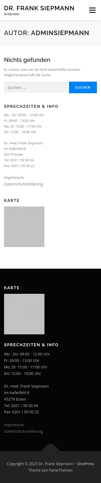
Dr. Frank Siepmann (39, 8)
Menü (92, 10)
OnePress (85, 463)
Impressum (14, 177)
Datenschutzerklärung (23, 183)
